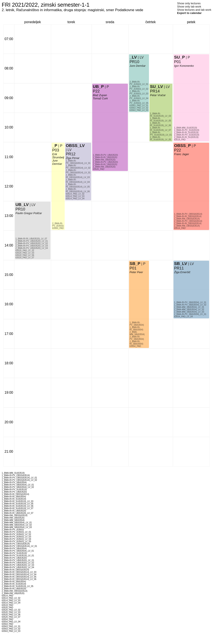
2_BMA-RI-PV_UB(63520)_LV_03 (31, 246)
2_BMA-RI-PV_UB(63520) (105, 162)
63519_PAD (179, 139)
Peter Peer (136, 272)
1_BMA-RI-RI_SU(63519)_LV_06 (160, 124)
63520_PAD (98, 169)
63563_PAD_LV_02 (139, 108)
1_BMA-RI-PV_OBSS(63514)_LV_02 (78, 166)
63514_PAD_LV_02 (75, 194)
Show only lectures (189, 3)
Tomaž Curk (100, 98)
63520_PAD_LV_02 (24, 250)
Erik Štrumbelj (58, 156)
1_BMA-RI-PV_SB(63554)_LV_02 (190, 305)
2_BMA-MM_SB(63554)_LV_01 (189, 307)
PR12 (70, 154)
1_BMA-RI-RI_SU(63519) (186, 132)
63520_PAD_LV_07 (24, 257)
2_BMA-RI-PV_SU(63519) (186, 135)
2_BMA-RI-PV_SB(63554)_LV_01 (190, 314)
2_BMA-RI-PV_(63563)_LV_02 (139, 87)
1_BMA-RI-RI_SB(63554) (136, 328)
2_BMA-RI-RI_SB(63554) (136, 342)
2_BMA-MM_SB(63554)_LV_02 (189, 309)
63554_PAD (135, 346)
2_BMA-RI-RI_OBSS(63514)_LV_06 (78, 190)
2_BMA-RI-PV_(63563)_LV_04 (139, 97)
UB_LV (22, 204)
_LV (133, 57)
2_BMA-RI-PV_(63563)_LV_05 (139, 102)
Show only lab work (189, 6)
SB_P (135, 263)
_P (54, 145)
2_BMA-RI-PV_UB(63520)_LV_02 (31, 243)
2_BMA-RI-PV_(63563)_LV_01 (139, 83)
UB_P (98, 86)
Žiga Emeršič (182, 272)
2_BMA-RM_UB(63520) (104, 167)
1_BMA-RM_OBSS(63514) (187, 219)
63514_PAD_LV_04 (75, 198)
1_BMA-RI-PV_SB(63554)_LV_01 (190, 302)
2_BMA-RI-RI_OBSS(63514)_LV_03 (78, 176)
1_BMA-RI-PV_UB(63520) (105, 155)
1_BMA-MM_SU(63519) (185, 128)
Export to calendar (189, 13)
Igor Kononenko (184, 65)
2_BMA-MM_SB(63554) (137, 333)
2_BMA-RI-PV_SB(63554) (137, 338)
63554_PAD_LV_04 (183, 316)
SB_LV (180, 263)
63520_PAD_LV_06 (24, 255)
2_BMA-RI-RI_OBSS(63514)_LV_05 (78, 185)
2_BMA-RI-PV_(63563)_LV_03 (139, 92)
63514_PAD (179, 228)
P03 (55, 150)
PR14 (155, 91)
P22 (96, 91)
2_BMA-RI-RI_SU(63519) (186, 137)
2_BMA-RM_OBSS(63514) (187, 226)
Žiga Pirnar (73, 158)
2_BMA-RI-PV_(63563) (58, 224)
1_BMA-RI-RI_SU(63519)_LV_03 (160, 114)
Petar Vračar (158, 95)
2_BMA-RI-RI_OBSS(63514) (187, 223)
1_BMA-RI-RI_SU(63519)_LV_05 (160, 119)
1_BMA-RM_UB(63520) (104, 160)
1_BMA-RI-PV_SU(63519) (186, 130)
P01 (133, 268)
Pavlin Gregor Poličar (28, 213)
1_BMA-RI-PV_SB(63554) (137, 323)
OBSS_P (182, 145)
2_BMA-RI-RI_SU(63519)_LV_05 (160, 138)
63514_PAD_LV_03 (75, 196)
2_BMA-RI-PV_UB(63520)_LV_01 (31, 241)
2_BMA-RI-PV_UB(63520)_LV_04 (31, 248)
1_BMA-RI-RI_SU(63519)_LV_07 (160, 129)
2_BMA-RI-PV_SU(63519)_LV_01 (161, 133)
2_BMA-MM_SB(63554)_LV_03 (189, 312)
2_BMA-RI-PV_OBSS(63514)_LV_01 (78, 171)
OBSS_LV (75, 145)
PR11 (179, 268)
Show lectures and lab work (194, 9)
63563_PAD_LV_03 (139, 110)
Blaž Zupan (100, 95)
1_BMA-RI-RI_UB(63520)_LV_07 (31, 239)
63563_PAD (58, 228)
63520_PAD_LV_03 (24, 253)
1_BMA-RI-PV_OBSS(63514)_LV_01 (78, 162)
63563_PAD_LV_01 (139, 105)
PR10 (20, 209)
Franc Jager (181, 154)
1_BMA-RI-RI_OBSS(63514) (187, 216)
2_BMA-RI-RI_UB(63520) (105, 164)
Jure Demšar (57, 162)
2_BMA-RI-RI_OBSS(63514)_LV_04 (78, 181)
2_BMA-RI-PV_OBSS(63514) (188, 221)
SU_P (179, 57)
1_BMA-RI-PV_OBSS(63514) (188, 214)
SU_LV (156, 86)
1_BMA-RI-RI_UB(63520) (105, 157)
